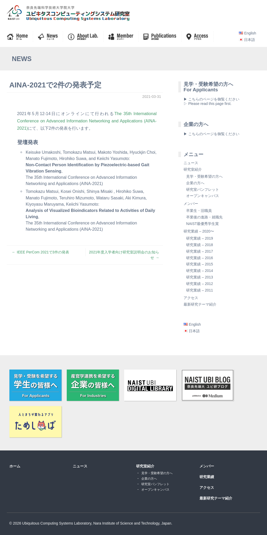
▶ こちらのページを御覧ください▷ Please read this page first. (211, 101)
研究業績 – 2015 (199, 264)
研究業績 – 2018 (199, 245)
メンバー (191, 203)
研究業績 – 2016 (199, 258)
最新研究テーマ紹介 (200, 304)
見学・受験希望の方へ (204, 176)
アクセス (191, 298)
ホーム (14, 466)
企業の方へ (195, 183)
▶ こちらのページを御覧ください (211, 134)
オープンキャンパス (202, 196)
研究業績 (206, 477)
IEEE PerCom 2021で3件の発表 (43, 252)
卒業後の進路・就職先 (204, 217)
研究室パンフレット (202, 189)
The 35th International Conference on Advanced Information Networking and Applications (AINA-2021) (87, 120)
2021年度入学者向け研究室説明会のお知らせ (124, 255)
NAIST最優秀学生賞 (202, 224)
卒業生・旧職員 (199, 211)
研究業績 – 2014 (199, 271)
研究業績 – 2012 (199, 284)
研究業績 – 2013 (199, 277)
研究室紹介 (193, 169)
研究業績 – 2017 (199, 251)
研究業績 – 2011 (199, 290)
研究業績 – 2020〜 (199, 231)
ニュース (191, 163)
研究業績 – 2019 (199, 238)
